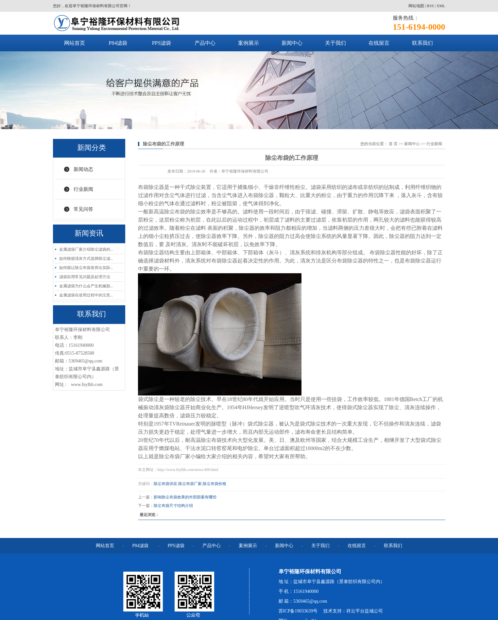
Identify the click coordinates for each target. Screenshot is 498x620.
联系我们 (422, 43)
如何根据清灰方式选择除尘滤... (86, 258)
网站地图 (416, 6)
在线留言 (379, 43)
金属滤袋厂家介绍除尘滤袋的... (86, 249)
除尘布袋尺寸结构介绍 (173, 505)
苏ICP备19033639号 (298, 611)
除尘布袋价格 (214, 483)
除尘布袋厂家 (190, 483)
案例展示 (248, 43)
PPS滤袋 (161, 43)
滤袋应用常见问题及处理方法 (84, 277)
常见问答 (83, 209)
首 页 (393, 144)
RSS (430, 6)
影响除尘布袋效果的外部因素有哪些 (185, 497)
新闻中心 (292, 43)
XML (441, 6)
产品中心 (205, 43)
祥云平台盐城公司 (364, 611)
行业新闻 (83, 189)
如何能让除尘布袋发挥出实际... (86, 267)
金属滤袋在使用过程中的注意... (86, 295)
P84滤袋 (118, 43)
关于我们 (335, 43)
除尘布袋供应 (165, 483)
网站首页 (74, 43)
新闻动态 (83, 169)
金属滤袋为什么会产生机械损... (86, 286)
